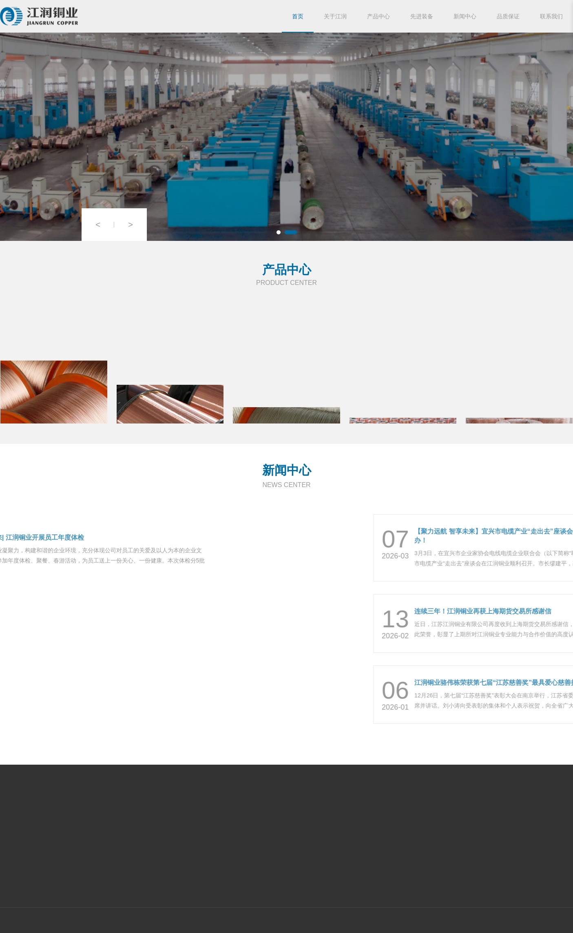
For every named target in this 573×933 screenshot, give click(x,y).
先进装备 (421, 16)
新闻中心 (465, 16)
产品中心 (378, 16)
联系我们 (551, 16)
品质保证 (508, 16)
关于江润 (335, 16)
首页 (297, 16)
